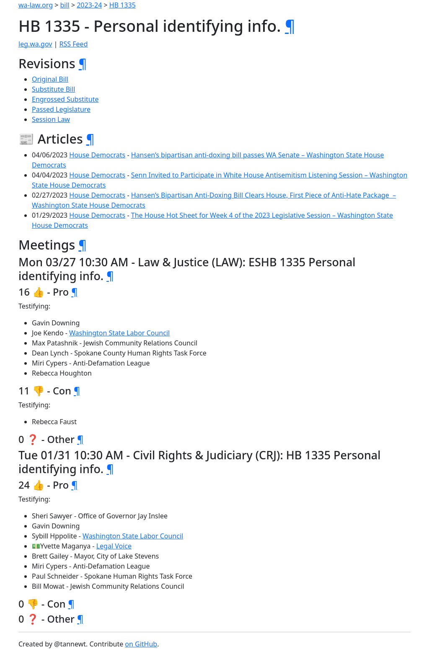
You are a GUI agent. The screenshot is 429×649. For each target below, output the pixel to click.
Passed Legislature (61, 109)
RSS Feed (73, 44)
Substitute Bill (53, 89)
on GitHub (141, 644)
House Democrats (97, 155)
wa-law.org (35, 5)
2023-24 (89, 5)
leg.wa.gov (35, 44)
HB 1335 (122, 5)
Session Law (51, 119)
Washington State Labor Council (119, 332)
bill (65, 5)
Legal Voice (114, 546)
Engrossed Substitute (65, 99)
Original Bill (50, 79)
